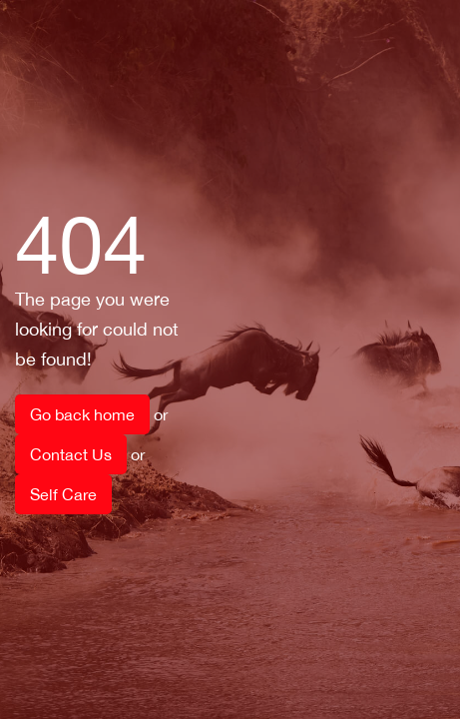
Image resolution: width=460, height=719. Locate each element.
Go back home (82, 414)
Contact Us (71, 454)
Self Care (63, 494)
